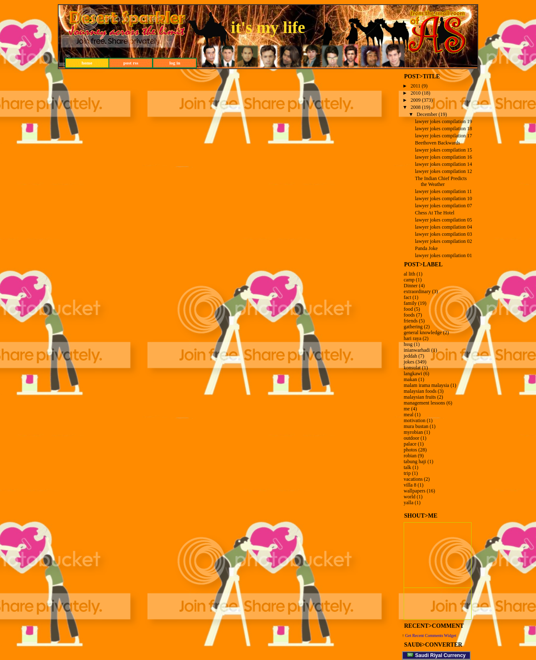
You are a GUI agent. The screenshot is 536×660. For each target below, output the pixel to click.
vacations (413, 479)
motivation (414, 420)
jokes (409, 362)
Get (408, 635)
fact (407, 297)
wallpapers (414, 491)
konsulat (412, 368)
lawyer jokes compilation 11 (443, 191)
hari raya (412, 338)
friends (410, 321)
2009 (416, 100)
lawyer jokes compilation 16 (443, 157)
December (427, 114)
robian (410, 456)
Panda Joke (426, 248)
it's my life (268, 27)
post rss (131, 62)
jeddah (410, 356)
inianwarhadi (417, 350)
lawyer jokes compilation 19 (443, 121)
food (408, 309)
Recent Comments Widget (434, 635)
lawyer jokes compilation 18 (443, 128)
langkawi (413, 373)
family (410, 303)
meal (408, 415)
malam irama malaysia (426, 385)
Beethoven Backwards (437, 143)
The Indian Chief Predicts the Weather (441, 181)
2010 (416, 93)
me (407, 409)
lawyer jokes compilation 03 (443, 234)
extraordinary (417, 291)
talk (407, 467)
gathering (413, 327)
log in (175, 62)
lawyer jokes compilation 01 (443, 255)
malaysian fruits (420, 397)
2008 (416, 107)
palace (410, 444)
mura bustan (416, 426)
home (87, 62)
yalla (408, 502)
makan (410, 379)
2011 (416, 86)
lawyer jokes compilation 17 (443, 136)
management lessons (424, 403)
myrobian (413, 432)
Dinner (410, 286)
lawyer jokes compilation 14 (443, 164)
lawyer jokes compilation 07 (443, 206)
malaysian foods (420, 391)
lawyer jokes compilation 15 (443, 150)
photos (410, 450)
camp (409, 280)
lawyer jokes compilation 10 (443, 198)
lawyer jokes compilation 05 (443, 220)
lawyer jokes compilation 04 (443, 227)
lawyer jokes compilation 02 (443, 241)
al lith (409, 274)
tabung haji (415, 461)
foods (409, 315)
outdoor (411, 438)
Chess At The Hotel (434, 213)
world (409, 497)
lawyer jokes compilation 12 (443, 171)
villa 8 (410, 485)
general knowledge (423, 332)
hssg (408, 344)
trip (407, 473)
